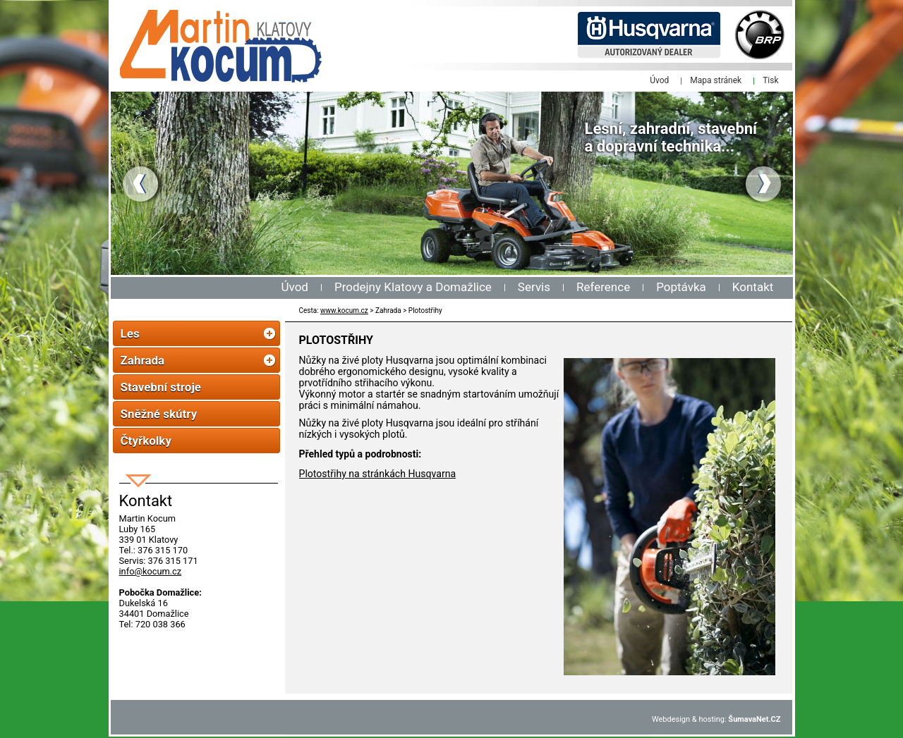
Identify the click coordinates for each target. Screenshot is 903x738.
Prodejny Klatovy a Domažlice (413, 287)
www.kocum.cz (344, 310)
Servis (534, 287)
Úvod (294, 287)
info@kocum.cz (150, 571)
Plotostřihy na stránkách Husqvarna (377, 473)
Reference (603, 287)
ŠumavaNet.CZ (754, 719)
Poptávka (681, 287)
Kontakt (753, 287)
